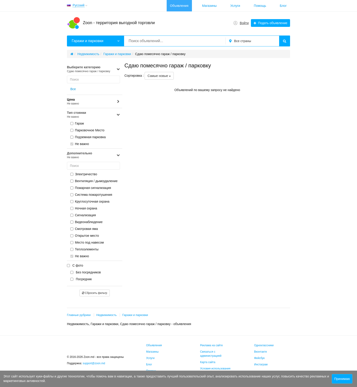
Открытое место (84, 235)
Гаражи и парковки (135, 315)
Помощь (260, 6)
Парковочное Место (87, 130)
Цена (93, 102)
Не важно (79, 144)
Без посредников (85, 272)
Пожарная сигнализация (90, 188)
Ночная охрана (83, 208)
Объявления (179, 6)
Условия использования (215, 368)
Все (73, 89)
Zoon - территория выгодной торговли (119, 22)
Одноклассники (264, 345)
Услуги (235, 6)
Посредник (81, 279)
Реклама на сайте (211, 345)
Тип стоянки (93, 115)
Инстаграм (261, 364)
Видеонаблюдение (86, 222)
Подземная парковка (88, 137)
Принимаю (342, 379)
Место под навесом (87, 242)
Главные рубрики (79, 315)
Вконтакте (260, 351)
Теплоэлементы (84, 249)
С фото (75, 265)
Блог (283, 6)
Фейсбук (259, 358)
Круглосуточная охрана (89, 201)
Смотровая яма (84, 229)
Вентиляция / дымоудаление (93, 181)
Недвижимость (106, 315)
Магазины (209, 6)
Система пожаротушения (91, 194)
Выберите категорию (93, 69)
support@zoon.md (94, 363)
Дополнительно (93, 155)
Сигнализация (83, 215)
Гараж (77, 123)
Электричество (83, 174)
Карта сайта (207, 362)
